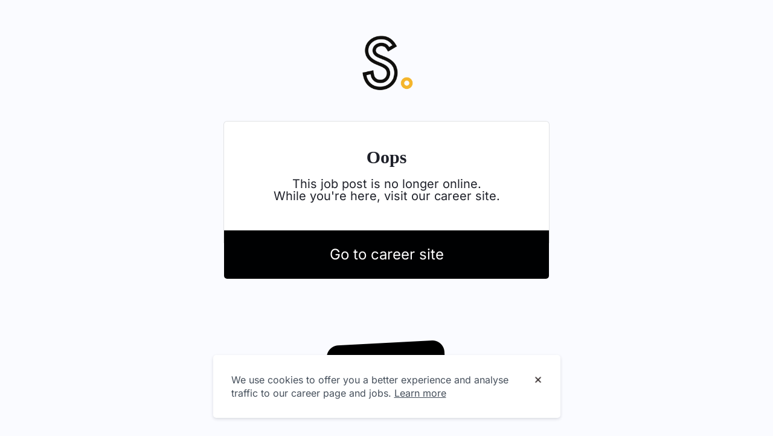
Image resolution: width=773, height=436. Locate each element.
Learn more (420, 393)
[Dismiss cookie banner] (538, 380)
